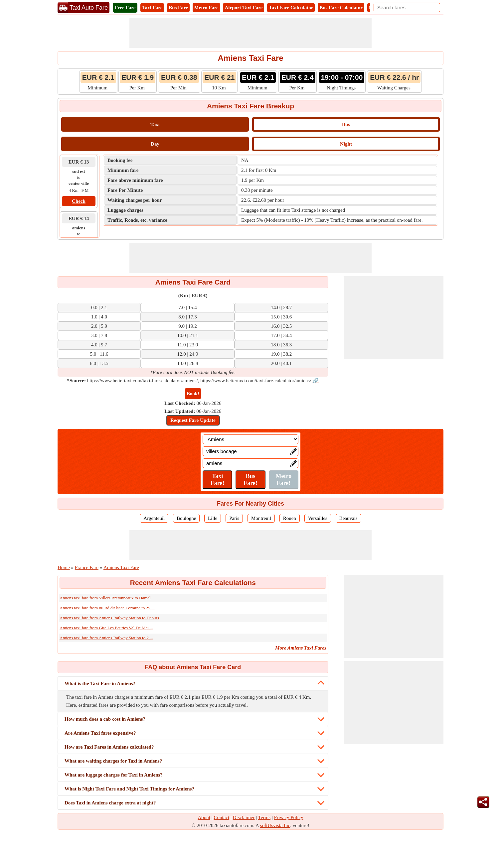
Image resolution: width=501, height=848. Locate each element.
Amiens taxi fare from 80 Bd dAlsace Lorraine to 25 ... (107, 607)
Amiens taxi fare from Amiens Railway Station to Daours (109, 617)
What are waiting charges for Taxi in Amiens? (113, 761)
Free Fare (125, 7)
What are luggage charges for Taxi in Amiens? (114, 775)
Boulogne (186, 518)
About (204, 817)
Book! (193, 393)
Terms (264, 817)
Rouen (289, 518)
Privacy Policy (288, 817)
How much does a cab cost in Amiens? (105, 719)
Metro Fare (206, 7)
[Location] (250, 439)
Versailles (317, 518)
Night (346, 144)
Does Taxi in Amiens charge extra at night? (110, 802)
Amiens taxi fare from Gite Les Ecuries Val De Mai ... (106, 627)
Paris (234, 518)
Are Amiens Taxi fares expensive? (100, 733)
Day (155, 144)
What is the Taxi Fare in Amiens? (100, 683)
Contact (222, 817)
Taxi (155, 124)
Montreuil (261, 518)
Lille (212, 518)
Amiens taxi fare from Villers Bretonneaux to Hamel (105, 597)
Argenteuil (154, 518)
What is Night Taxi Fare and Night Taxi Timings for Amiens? (129, 788)
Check (78, 201)
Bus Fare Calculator (341, 7)
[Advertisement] (250, 33)
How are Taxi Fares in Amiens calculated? (109, 747)
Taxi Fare (152, 7)
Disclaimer (244, 817)
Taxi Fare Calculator (291, 7)
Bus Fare (178, 7)
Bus (346, 124)
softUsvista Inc (275, 825)
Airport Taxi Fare (243, 7)
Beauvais (348, 518)
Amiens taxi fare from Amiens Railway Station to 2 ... (106, 637)
